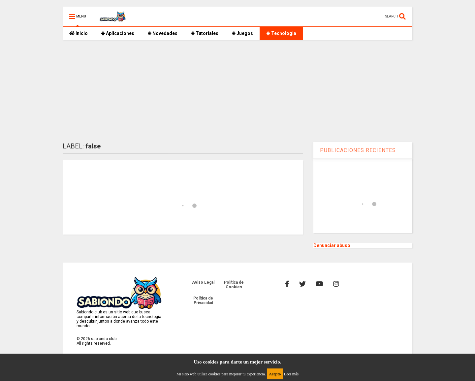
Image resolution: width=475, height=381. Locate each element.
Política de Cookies (234, 284)
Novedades (162, 33)
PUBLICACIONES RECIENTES (358, 150)
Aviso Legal (203, 282)
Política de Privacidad (203, 300)
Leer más (291, 374)
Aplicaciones (117, 33)
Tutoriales (204, 33)
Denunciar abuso (331, 245)
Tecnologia (281, 33)
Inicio (78, 33)
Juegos (242, 33)
